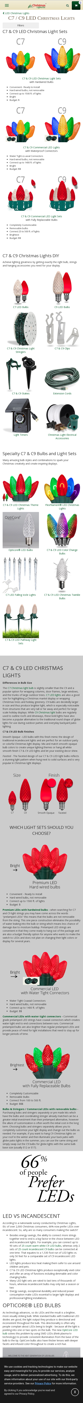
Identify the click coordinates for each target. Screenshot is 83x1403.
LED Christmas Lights (16, 13)
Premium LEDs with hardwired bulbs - (26, 909)
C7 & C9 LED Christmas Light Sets (41, 78)
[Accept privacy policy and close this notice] (75, 1392)
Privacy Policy (43, 1383)
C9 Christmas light (45, 712)
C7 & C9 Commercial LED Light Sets (41, 216)
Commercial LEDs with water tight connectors (32, 1016)
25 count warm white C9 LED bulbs (41, 1245)
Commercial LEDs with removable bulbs (52, 1109)
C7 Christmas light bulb (21, 688)
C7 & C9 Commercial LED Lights (41, 147)
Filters (20, 25)
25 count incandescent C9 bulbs (36, 1249)
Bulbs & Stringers (14, 1109)
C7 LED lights (53, 695)
